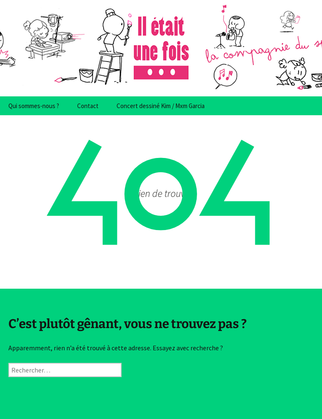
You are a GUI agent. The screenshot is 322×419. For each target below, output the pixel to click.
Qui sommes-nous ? (33, 106)
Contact (88, 106)
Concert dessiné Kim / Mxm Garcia (161, 106)
